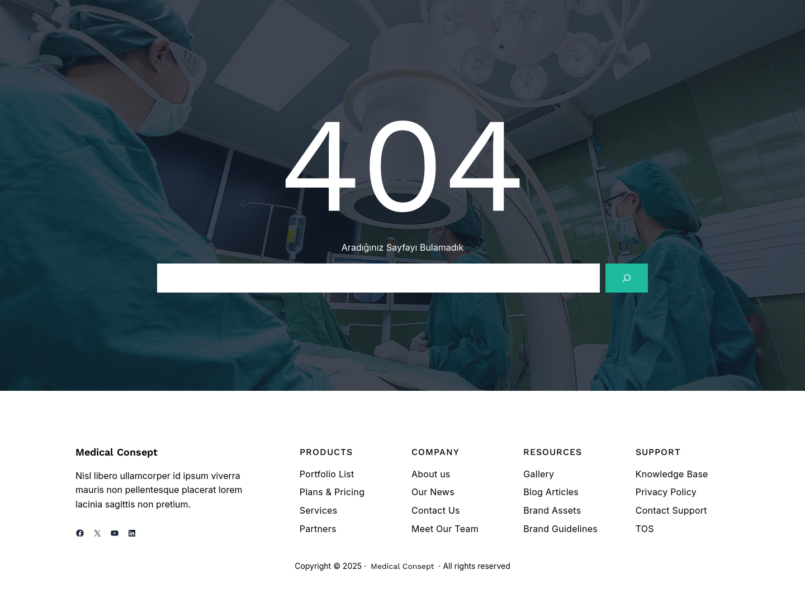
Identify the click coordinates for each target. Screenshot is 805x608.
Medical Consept (116, 452)
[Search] (626, 278)
